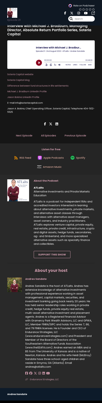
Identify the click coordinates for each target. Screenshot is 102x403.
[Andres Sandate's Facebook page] (26, 375)
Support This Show (52, 257)
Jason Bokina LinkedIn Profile (23, 97)
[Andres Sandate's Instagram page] (37, 375)
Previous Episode (75, 135)
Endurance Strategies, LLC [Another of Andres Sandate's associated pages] (42, 381)
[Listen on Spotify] (78, 158)
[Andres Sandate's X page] (33, 375)
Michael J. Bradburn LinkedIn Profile (27, 91)
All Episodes (48, 135)
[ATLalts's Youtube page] (84, 13)
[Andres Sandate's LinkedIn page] (40, 375)
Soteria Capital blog (18, 80)
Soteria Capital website (20, 74)
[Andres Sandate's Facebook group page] (30, 375)
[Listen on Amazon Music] (49, 169)
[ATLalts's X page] (70, 13)
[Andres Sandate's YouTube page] (44, 375)
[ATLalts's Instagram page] (77, 13)
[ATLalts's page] (91, 13)
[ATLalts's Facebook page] (65, 13)
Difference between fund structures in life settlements (37, 85)
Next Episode (24, 135)
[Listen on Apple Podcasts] (51, 158)
